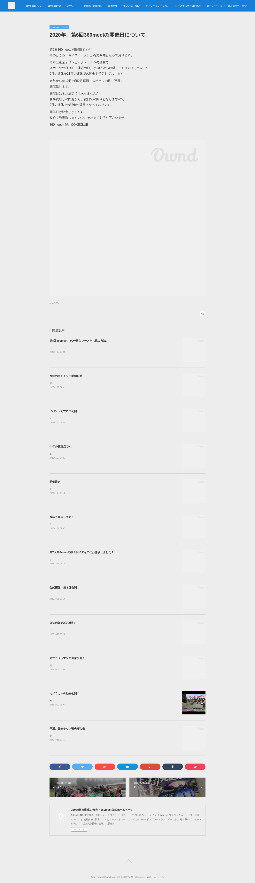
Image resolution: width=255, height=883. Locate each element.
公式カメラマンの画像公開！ (67, 658)
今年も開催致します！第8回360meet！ (70, 489)
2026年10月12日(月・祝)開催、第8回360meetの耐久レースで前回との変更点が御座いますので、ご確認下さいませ (110, 454)
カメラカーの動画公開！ (65, 693)
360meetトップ (95, 5)
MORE (240, 5)
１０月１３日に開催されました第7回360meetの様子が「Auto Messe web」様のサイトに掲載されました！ (105, 559)
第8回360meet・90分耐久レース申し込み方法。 (79, 340)
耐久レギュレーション (219, 5)
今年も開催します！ (62, 517)
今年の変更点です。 (62, 446)
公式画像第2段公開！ (63, 622)
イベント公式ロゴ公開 (63, 411)
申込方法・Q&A (193, 5)
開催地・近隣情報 (154, 5)
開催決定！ (56, 481)
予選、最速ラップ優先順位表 (67, 728)
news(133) (54, 303)
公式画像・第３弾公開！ (65, 587)
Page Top (127, 861)
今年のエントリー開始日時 (66, 375)
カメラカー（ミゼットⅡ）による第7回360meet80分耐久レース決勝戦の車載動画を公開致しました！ (103, 700)
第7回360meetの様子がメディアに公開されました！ (82, 552)
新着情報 (174, 5)
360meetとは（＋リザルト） (124, 5)
